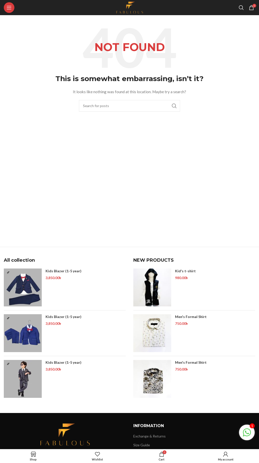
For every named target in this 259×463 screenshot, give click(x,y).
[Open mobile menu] (9, 8)
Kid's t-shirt (185, 271)
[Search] (241, 8)
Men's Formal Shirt (191, 316)
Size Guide (141, 445)
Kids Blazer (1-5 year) (63, 271)
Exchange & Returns (149, 436)
